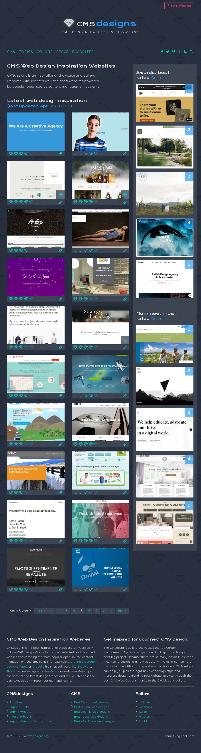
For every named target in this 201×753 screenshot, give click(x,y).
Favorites (83, 52)
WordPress (75, 670)
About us (16, 710)
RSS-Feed (145, 710)
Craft (54, 680)
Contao (90, 670)
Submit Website (179, 6)
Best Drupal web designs (91, 715)
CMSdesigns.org (38, 744)
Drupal (37, 675)
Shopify (12, 680)
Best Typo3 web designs (91, 725)
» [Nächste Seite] (119, 613)
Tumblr (143, 729)
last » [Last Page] (68, 620)
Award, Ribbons (21, 725)
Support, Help (19, 715)
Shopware (84, 675)
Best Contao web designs (92, 710)
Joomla (12, 675)
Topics (26, 52)
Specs (62, 52)
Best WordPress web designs (94, 729)
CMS (100, 24)
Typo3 (23, 675)
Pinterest (144, 725)
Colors (45, 52)
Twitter (143, 720)
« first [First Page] (47, 613)
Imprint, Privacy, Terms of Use (31, 729)
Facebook (145, 715)
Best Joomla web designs (92, 720)
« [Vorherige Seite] (58, 613)
